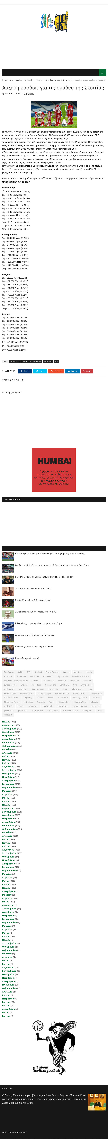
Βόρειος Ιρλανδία (80, 698)
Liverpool (87, 681)
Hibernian (8, 676)
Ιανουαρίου (8, 742)
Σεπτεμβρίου (9, 728)
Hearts (89, 672)
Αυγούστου (8, 725)
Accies (51, 702)
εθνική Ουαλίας (79, 693)
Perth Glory (28, 702)
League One (30, 80)
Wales (100, 711)
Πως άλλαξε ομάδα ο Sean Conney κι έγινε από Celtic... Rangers (44, 577)
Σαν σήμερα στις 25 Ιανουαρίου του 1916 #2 (35, 612)
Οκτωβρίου (8, 732)
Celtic (20, 672)
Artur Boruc (33, 706)
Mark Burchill (37, 711)
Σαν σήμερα (9, 672)
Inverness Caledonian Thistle (16, 681)
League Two (42, 80)
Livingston (74, 681)
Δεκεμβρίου (8, 739)
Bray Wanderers (26, 693)
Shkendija (41, 702)
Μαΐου (5, 756)
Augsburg (28, 698)
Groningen (23, 689)
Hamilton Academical (80, 676)
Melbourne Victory (11, 702)
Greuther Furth (96, 693)
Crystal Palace (86, 685)
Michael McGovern (70, 711)
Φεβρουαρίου (9, 746)
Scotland (38, 672)
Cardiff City (64, 685)
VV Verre (21, 706)
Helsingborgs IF (77, 689)
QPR (75, 685)
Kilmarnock (34, 676)
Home (4, 80)
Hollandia (94, 702)
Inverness (62, 681)
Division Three (63, 706)
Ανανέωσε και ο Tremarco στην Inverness (34, 635)
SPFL (65, 80)
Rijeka (64, 689)
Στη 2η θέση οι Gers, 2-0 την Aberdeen (33, 600)
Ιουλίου (6, 721)
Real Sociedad (10, 693)
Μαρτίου (7, 749)
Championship (16, 80)
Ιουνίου (6, 760)
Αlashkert (8, 715)
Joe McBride (9, 711)
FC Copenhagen (44, 693)
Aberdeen (78, 672)
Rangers (66, 672)
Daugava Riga (80, 702)
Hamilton (35, 681)
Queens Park (50, 685)
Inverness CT (49, 681)
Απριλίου (7, 753)
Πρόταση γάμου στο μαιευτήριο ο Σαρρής (34, 647)
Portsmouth (53, 689)
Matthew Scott (52, 711)
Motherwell (21, 676)
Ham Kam (96, 698)
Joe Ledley (95, 706)
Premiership (55, 80)
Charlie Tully (48, 706)
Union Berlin (63, 698)
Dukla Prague (9, 689)
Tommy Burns (87, 711)
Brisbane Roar (64, 702)
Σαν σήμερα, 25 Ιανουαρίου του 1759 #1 (33, 588)
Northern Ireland (62, 693)
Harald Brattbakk (80, 706)
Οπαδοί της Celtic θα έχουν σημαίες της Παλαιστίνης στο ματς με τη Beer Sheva (52, 565)
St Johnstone (62, 676)
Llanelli (51, 698)
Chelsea (24, 685)
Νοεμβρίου (8, 735)
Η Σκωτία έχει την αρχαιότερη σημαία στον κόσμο (38, 623)
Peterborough (38, 689)
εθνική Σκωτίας (52, 672)
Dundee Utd (48, 676)
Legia (90, 689)
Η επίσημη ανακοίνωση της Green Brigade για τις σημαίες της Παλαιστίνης (50, 554)
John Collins (23, 711)
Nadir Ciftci (8, 706)
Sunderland (36, 685)
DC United (40, 698)
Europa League (10, 685)
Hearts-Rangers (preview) (27, 658)
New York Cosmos (11, 698)
